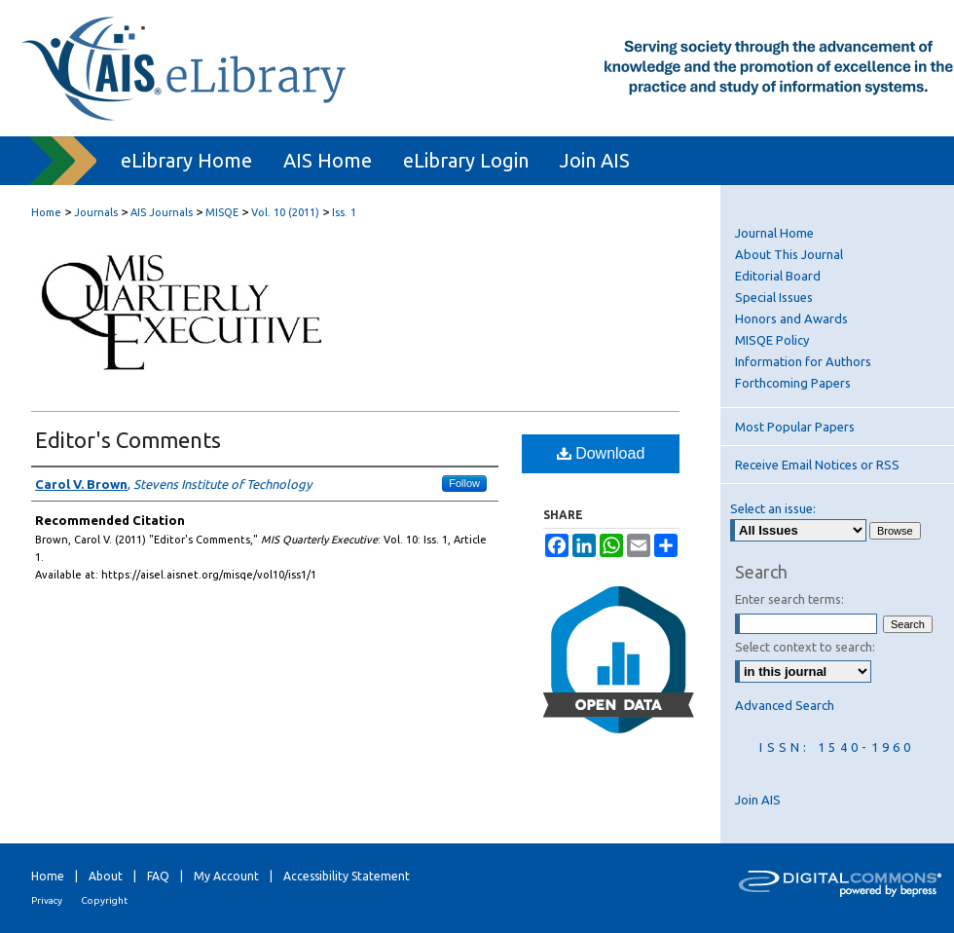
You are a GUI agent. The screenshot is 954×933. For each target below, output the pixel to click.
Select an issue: (773, 508)
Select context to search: (805, 646)
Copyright (104, 900)
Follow (464, 483)
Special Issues (774, 297)
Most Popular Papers (795, 426)
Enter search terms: (789, 599)
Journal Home (774, 233)
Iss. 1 (344, 212)
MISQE (221, 212)
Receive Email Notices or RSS (817, 464)
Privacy (46, 900)
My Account (226, 876)
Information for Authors (803, 361)
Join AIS (758, 799)
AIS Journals (161, 212)
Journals (96, 212)
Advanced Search (784, 705)
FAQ (158, 876)
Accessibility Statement (346, 876)
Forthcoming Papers (793, 383)
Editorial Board (778, 275)
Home (46, 212)
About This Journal (789, 254)
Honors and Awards (791, 318)
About (106, 876)
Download (601, 453)
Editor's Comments (128, 440)
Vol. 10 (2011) (285, 212)
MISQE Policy (772, 340)
